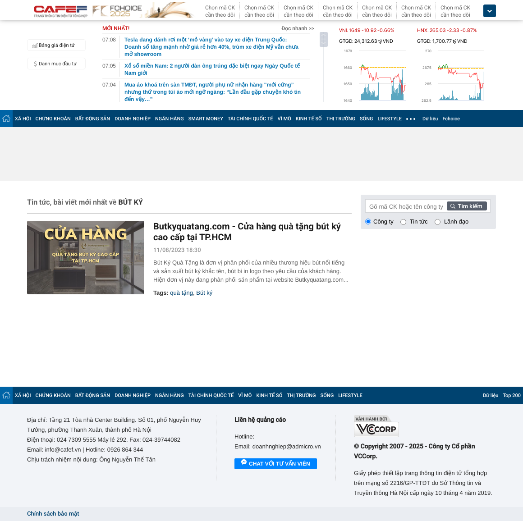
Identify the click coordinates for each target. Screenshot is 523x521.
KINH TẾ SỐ (309, 119)
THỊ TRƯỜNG (340, 119)
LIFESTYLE (389, 119)
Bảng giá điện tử (52, 45)
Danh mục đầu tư (53, 63)
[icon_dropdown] (489, 11)
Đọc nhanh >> (297, 28)
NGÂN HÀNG (169, 119)
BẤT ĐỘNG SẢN (92, 119)
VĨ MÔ (284, 119)
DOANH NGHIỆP (133, 119)
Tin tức (419, 221)
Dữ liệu (430, 119)
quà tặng (181, 292)
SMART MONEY (205, 119)
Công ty (383, 221)
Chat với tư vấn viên (275, 464)
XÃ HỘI (23, 119)
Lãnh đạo (456, 221)
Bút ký (204, 292)
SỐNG (366, 119)
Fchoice (451, 119)
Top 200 (512, 395)
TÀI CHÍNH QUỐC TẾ (250, 119)
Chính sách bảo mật (53, 514)
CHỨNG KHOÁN (53, 119)
